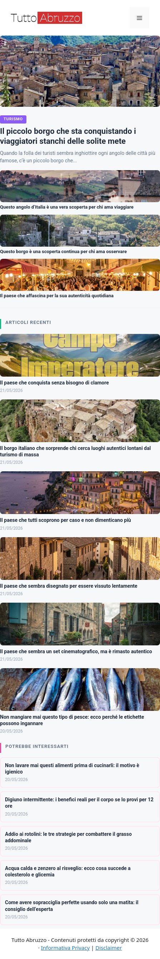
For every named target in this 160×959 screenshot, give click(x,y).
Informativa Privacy (65, 947)
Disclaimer (108, 947)
